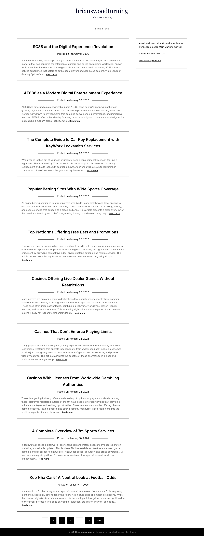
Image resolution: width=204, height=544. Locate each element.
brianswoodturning (102, 10)
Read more (51, 74)
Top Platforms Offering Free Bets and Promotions (73, 239)
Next (99, 528)
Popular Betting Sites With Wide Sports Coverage (73, 195)
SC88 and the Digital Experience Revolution (73, 46)
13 (89, 528)
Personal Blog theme (126, 540)
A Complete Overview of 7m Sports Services (73, 438)
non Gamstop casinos (150, 60)
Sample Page (102, 28)
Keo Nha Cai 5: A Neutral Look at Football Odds (73, 485)
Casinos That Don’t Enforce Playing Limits (73, 338)
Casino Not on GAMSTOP (152, 53)
